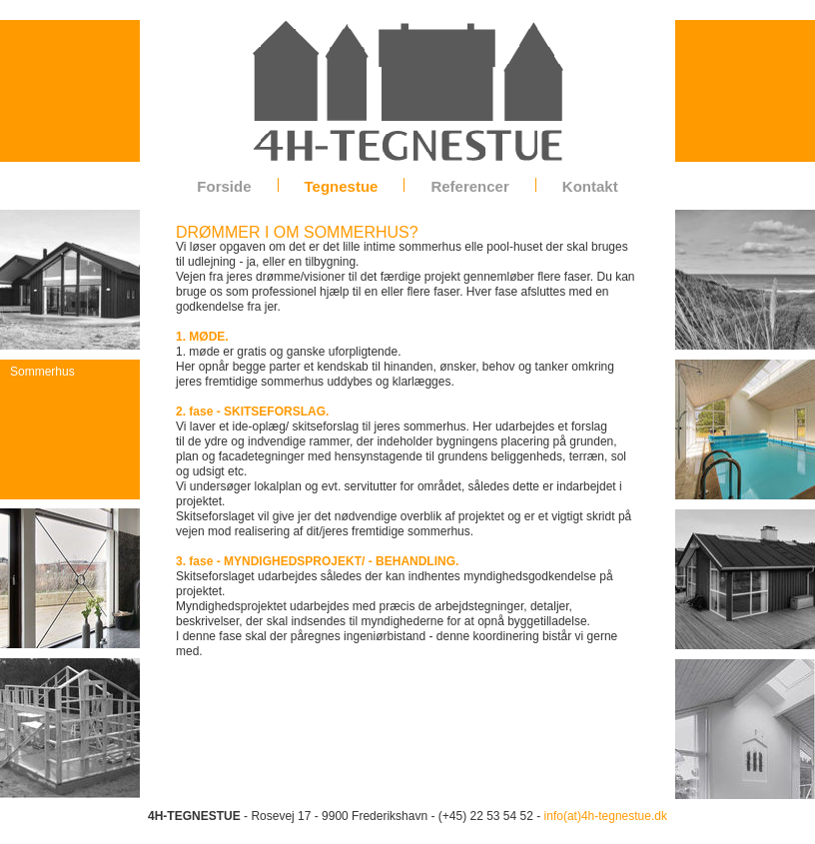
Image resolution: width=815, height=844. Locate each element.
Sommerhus (42, 372)
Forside (224, 186)
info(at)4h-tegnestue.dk (605, 816)
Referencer (469, 186)
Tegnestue (342, 186)
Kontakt (590, 186)
